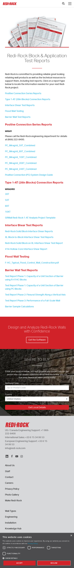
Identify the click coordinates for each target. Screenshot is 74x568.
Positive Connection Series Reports (23, 93)
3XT (7, 194)
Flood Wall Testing (14, 111)
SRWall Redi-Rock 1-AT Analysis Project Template (30, 217)
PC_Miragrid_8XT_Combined (20, 151)
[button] (37, 558)
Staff (7, 471)
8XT (7, 205)
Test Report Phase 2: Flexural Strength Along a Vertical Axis (35, 294)
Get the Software (37, 339)
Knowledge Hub (13, 528)
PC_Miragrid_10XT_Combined (21, 157)
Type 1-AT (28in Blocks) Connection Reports (27, 99)
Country (8, 394)
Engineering (11, 516)
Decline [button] (54, 563)
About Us (9, 465)
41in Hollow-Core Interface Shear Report (26, 249)
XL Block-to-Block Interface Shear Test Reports (29, 237)
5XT (7, 200)
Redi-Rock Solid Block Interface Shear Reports (29, 231)
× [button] (71, 536)
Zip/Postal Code (12, 383)
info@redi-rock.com (15, 448)
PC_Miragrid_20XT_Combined (21, 163)
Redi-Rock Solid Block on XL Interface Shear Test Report (34, 243)
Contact (9, 477)
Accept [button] (19, 563)
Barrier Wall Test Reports (17, 116)
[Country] (37, 399)
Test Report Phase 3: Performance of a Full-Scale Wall (32, 300)
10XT (8, 211)
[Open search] (63, 3)
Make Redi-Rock (13, 500)
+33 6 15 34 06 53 (34, 437)
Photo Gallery (12, 494)
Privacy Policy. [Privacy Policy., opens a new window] (33, 543)
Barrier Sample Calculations (19, 306)
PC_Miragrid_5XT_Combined (20, 145)
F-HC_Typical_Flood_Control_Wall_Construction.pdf (32, 262)
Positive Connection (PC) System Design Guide (29, 174)
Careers (9, 482)
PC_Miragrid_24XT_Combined (21, 169)
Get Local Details (37, 407)
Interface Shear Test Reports (20, 105)
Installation (10, 522)
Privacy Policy (12, 488)
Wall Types (10, 510)
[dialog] (37, 550)
